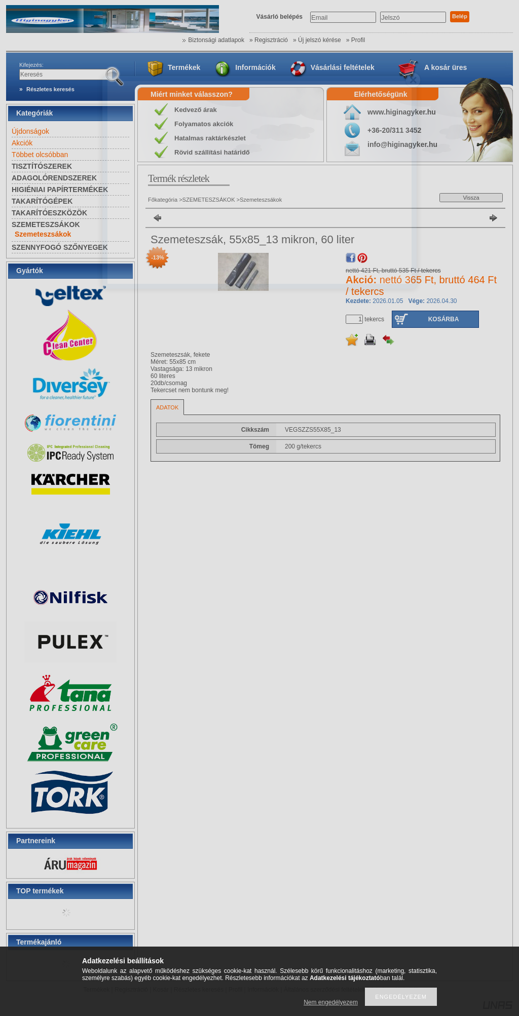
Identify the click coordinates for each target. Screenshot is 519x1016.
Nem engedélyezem (331, 1002)
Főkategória (162, 200)
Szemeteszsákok (43, 234)
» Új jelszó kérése (317, 40)
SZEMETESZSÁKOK (208, 200)
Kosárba (443, 319)
